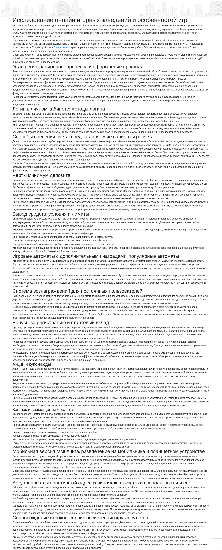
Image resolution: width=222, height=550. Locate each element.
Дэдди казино (61, 47)
